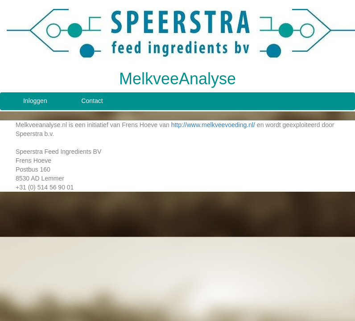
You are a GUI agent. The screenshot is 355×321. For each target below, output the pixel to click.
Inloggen (35, 100)
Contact (92, 100)
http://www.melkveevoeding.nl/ (213, 124)
